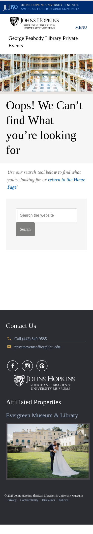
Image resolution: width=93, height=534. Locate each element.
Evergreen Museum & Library (42, 415)
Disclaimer (48, 500)
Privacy (12, 500)
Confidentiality (29, 500)
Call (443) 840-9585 (30, 339)
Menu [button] (81, 27)
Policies (63, 500)
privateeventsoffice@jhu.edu (37, 347)
